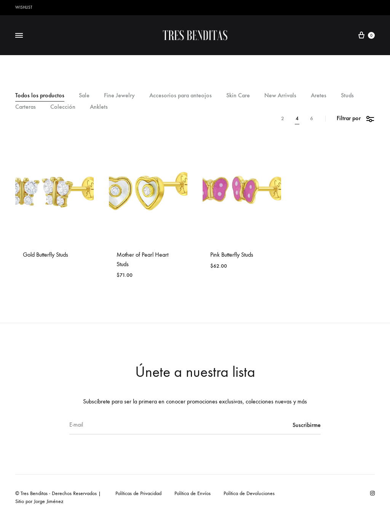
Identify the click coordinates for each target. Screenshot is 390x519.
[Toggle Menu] (19, 36)
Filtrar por (356, 118)
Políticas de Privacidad (138, 493)
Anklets (99, 107)
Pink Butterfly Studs (231, 254)
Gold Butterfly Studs (45, 254)
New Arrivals (280, 95)
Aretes (318, 95)
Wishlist (23, 7)
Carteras (25, 107)
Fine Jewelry (119, 95)
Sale (84, 95)
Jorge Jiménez (48, 501)
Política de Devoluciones (249, 493)
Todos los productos (39, 95)
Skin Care (238, 95)
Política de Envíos (192, 493)
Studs (347, 95)
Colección (62, 107)
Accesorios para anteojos (180, 95)
